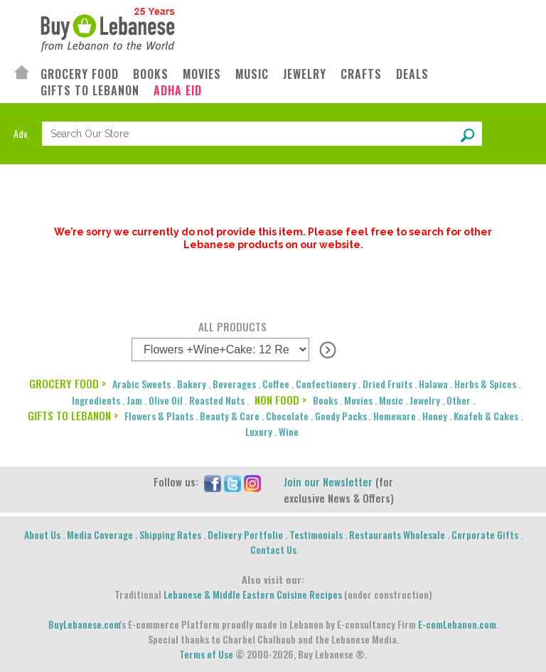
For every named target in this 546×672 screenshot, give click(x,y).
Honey (434, 415)
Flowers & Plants (158, 415)
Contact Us (273, 549)
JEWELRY (304, 74)
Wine (289, 431)
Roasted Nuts (217, 400)
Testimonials (316, 534)
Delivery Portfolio (245, 534)
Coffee (275, 383)
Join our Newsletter (328, 481)
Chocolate (287, 415)
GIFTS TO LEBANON (90, 90)
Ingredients (96, 400)
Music (391, 400)
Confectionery (326, 383)
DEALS (412, 74)
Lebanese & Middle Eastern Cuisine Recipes (253, 594)
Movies (358, 400)
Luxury (258, 431)
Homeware (394, 415)
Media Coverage (100, 534)
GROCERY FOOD (80, 74)
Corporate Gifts (484, 534)
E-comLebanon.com (457, 624)
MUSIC (252, 74)
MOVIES (202, 74)
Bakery (191, 383)
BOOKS (150, 74)
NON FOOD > (280, 399)
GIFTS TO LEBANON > (73, 415)
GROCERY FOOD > (67, 383)
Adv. (21, 133)
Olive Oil (166, 400)
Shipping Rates (170, 534)
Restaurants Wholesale (397, 534)
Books (325, 400)
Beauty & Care (229, 415)
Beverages (234, 383)
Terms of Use (206, 653)
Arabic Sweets (141, 383)
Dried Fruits (387, 383)
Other (458, 400)
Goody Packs (341, 415)
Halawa (433, 383)
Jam (134, 400)
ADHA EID (178, 90)
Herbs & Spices (485, 383)
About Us (42, 534)
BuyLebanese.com (84, 624)
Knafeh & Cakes (486, 415)
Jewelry (425, 400)
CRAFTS (361, 74)
